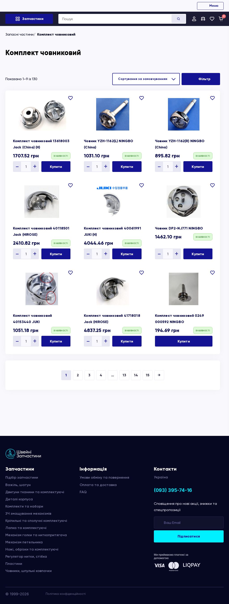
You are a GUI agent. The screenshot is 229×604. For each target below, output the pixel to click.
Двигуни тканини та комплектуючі (34, 492)
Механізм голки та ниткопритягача (36, 535)
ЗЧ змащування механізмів (28, 513)
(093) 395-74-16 (173, 490)
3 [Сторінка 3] (89, 375)
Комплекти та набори (24, 506)
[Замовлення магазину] (146, 79)
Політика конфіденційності (66, 593)
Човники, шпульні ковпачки (28, 571)
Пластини (13, 563)
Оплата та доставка (98, 485)
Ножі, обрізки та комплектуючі (31, 549)
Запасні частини (19, 34)
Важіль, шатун (18, 485)
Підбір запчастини (21, 477)
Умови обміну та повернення (104, 477)
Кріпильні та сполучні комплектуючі (36, 520)
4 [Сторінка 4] (101, 375)
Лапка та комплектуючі (26, 528)
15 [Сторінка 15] (147, 375)
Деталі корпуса (19, 499)
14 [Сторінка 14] (136, 375)
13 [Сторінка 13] (124, 375)
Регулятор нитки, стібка (26, 556)
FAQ (83, 492)
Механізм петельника (24, 542)
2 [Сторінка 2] (78, 375)
